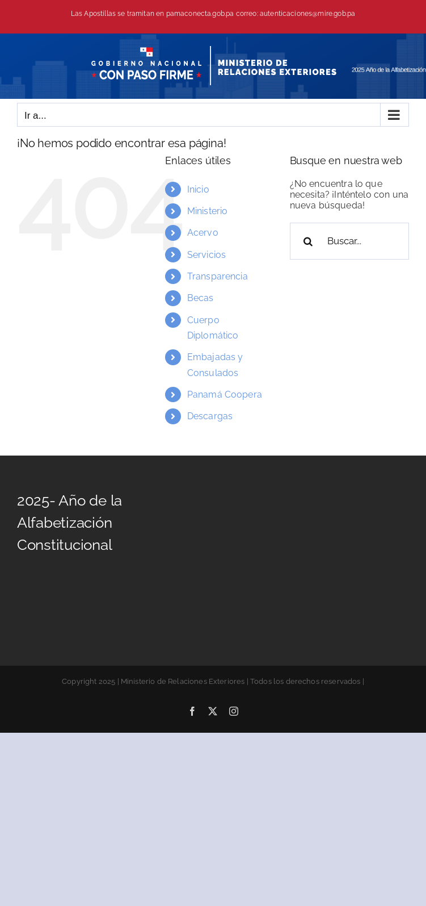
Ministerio (207, 211)
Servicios (206, 254)
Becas (200, 298)
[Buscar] (308, 241)
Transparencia (217, 276)
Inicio (198, 189)
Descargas (210, 416)
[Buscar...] (349, 241)
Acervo (202, 232)
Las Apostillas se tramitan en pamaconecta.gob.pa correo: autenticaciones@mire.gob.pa (213, 14)
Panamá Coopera (224, 394)
